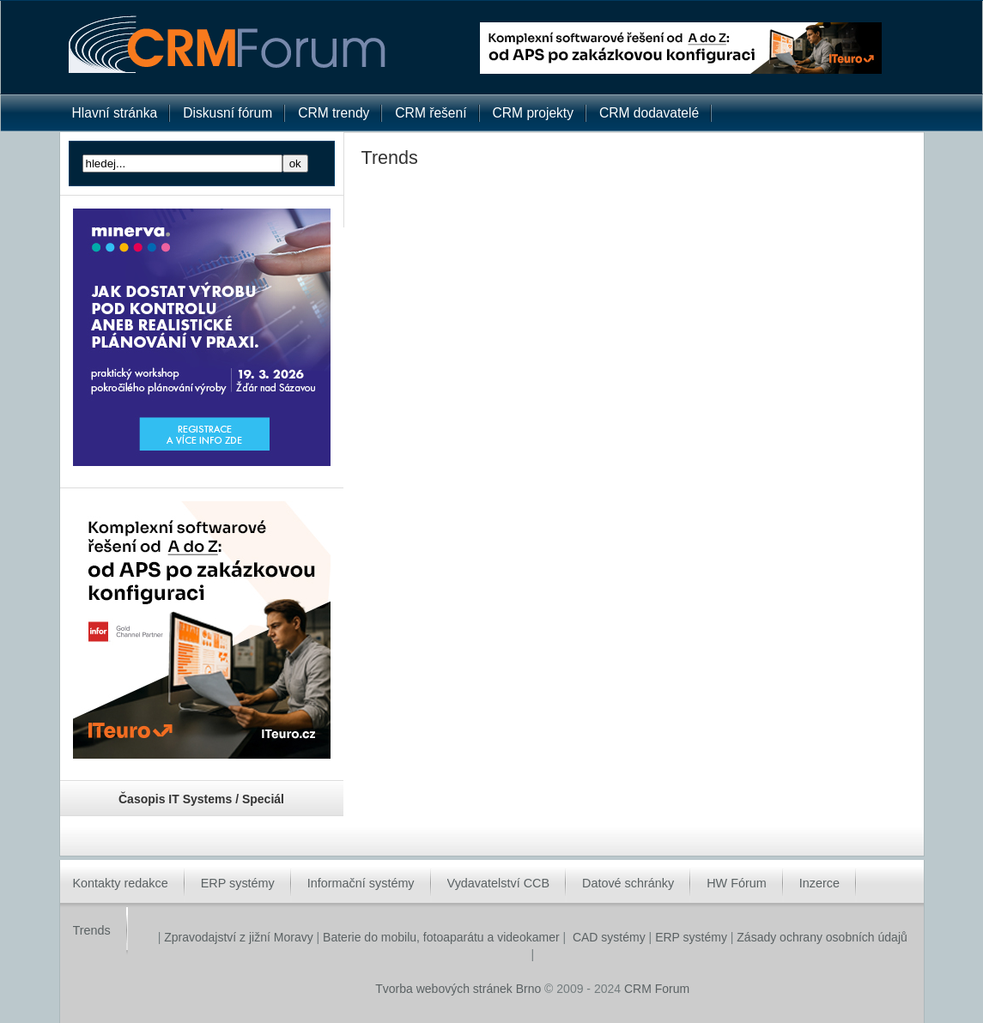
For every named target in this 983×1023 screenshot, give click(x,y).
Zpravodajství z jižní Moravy (236, 937)
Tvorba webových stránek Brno (458, 989)
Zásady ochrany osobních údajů (822, 937)
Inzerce (819, 883)
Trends (92, 930)
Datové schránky (628, 883)
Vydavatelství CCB (498, 883)
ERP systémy (238, 883)
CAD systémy (609, 937)
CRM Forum (656, 989)
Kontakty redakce (120, 883)
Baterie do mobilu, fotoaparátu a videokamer (440, 937)
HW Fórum (737, 883)
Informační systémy (361, 883)
